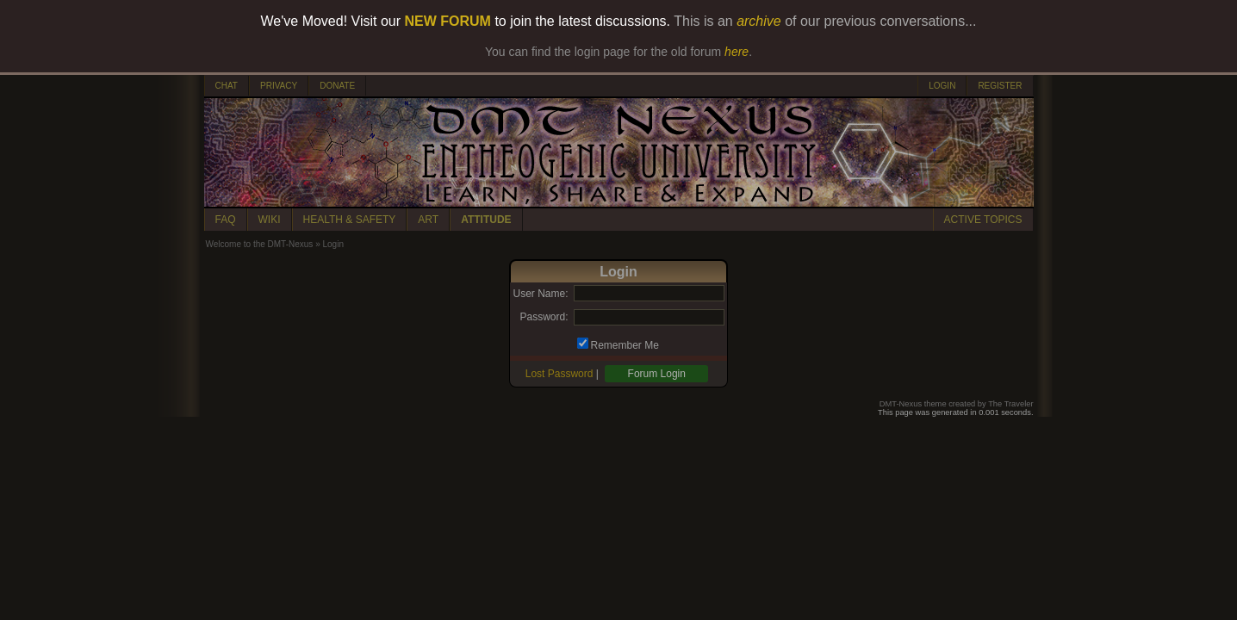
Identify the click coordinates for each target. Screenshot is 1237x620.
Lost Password (559, 374)
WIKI (269, 220)
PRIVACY (278, 85)
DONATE (337, 85)
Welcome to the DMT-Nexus (260, 244)
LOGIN (942, 85)
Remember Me (625, 345)
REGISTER (1000, 85)
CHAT (226, 85)
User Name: (540, 294)
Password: (543, 317)
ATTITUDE (486, 220)
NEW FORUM (448, 21)
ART (428, 220)
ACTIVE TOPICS (983, 220)
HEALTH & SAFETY (349, 220)
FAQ (225, 220)
